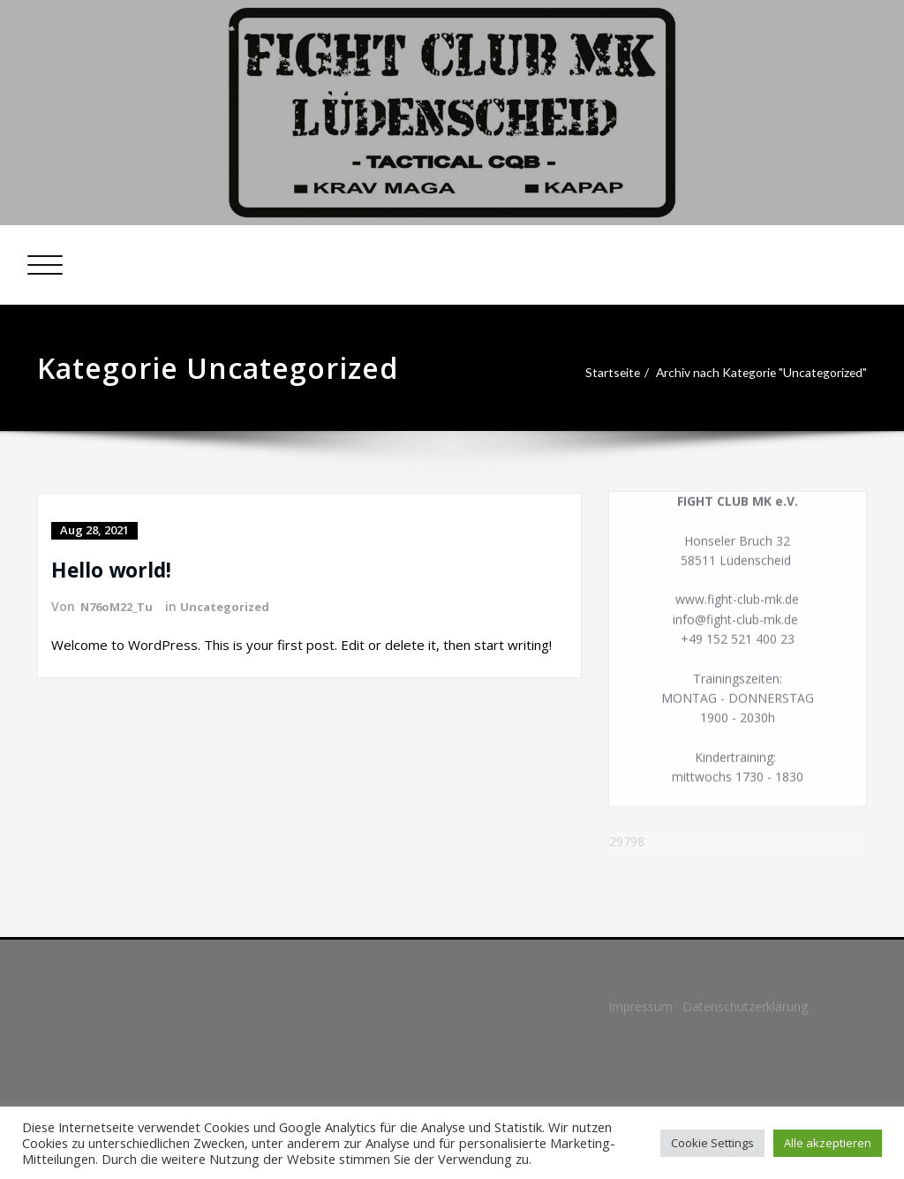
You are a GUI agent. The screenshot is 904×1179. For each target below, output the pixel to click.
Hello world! (115, 568)
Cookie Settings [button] (712, 1143)
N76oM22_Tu (120, 605)
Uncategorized (234, 605)
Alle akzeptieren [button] (827, 1143)
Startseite (596, 373)
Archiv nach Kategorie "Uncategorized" (757, 373)
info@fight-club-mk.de (735, 623)
